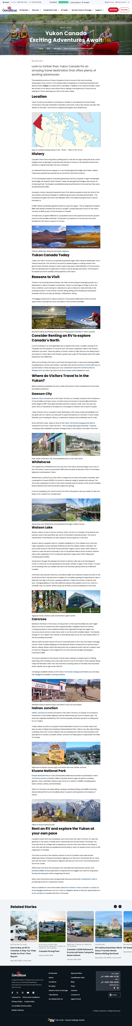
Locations (52, 982)
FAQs (73, 986)
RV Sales (64, 10)
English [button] (7, 2)
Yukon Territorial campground (76, 423)
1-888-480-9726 (110, 976)
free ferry (57, 426)
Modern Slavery (18, 1010)
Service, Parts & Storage (81, 10)
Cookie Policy (29, 1002)
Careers (74, 990)
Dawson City (37, 398)
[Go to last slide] (115, 906)
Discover (35, 10)
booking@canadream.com (44, 890)
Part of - (70, 1020)
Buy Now (124, 10)
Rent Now (113, 10)
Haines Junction (38, 713)
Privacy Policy (17, 1002)
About (51, 978)
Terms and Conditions (31, 997)
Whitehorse (50, 467)
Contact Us (16, 997)
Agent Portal (76, 999)
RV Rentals (24, 10)
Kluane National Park (40, 775)
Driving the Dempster (40, 873)
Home (41, 49)
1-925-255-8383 (110, 982)
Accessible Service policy (21, 1006)
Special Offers (76, 973)
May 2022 (57, 49)
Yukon (77, 105)
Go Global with (56, 999)
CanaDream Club (50, 10)
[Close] (29, 10)
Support (98, 10)
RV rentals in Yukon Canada (77, 887)
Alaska (34, 108)
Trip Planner (53, 995)
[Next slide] (120, 906)
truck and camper (64, 370)
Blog (48, 49)
